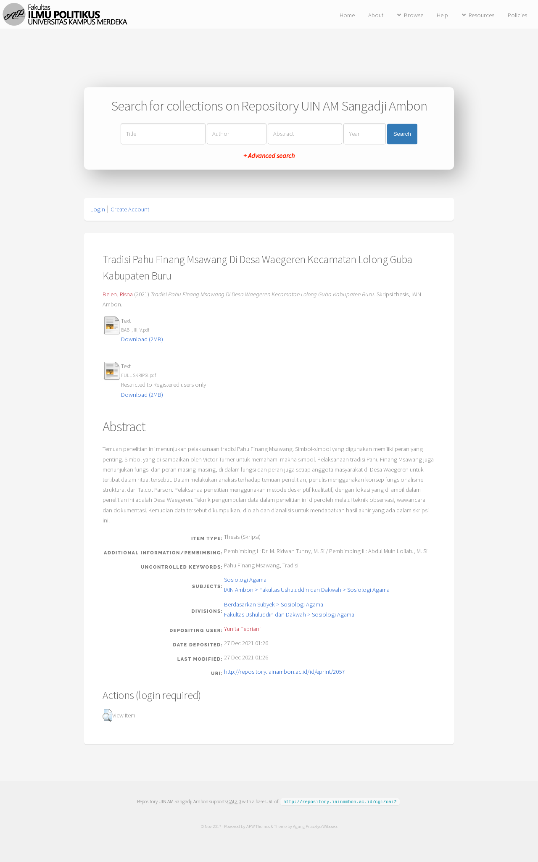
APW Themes (257, 826)
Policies (517, 15)
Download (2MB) (142, 339)
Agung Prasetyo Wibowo (314, 826)
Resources (481, 15)
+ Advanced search (269, 156)
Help (442, 15)
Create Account (130, 209)
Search (402, 134)
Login (97, 209)
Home (347, 15)
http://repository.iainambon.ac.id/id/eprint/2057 (284, 671)
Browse (413, 15)
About (375, 15)
